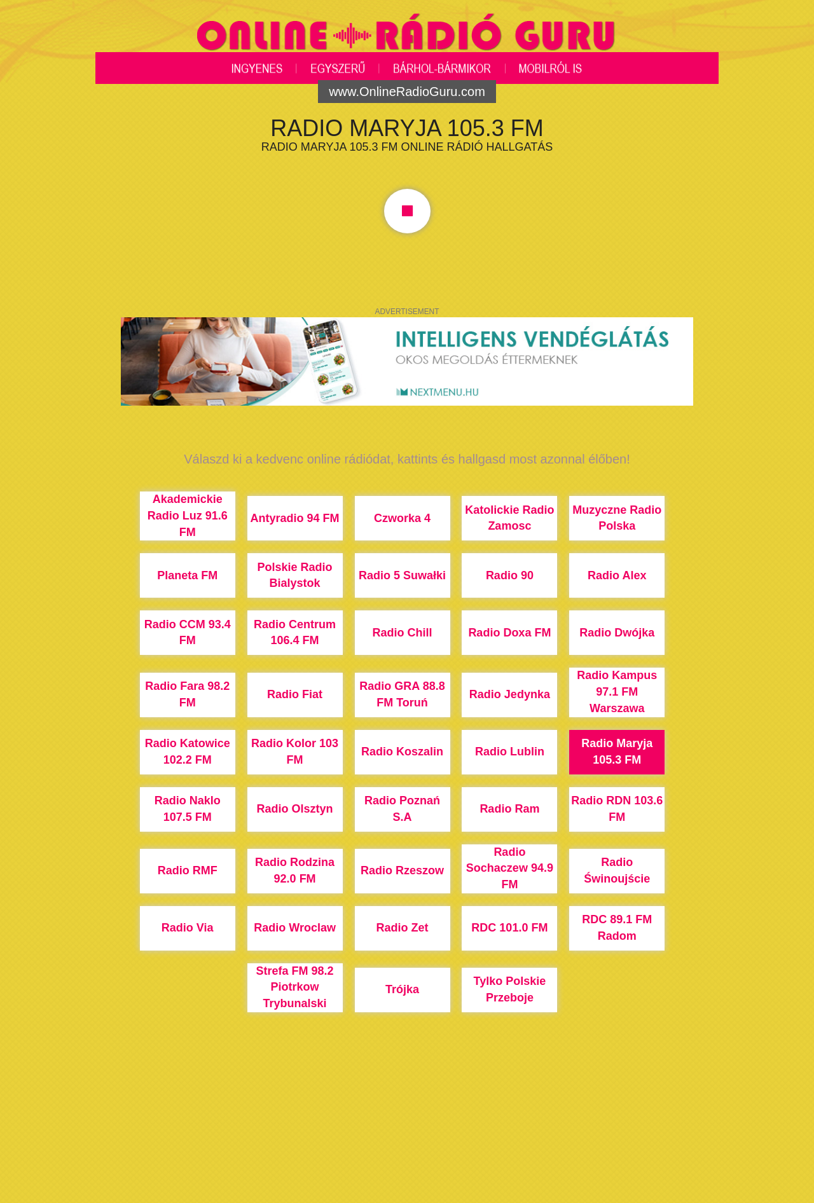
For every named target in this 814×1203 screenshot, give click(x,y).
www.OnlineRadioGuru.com (407, 92)
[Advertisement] (407, 1155)
